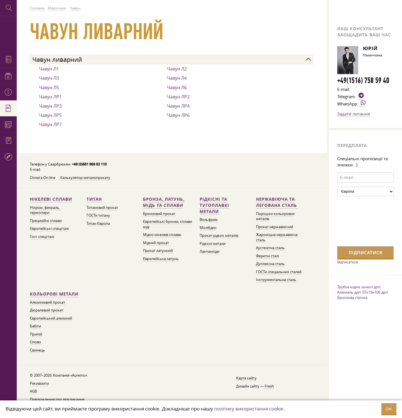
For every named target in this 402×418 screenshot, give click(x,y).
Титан (94, 199)
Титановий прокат (102, 207)
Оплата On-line (42, 177)
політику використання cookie (248, 408)
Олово (35, 342)
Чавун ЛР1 (50, 97)
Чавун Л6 (177, 87)
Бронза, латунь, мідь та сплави (164, 202)
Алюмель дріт (349, 292)
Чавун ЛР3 (50, 106)
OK (389, 409)
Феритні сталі (267, 256)
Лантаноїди (209, 251)
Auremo (8, 33)
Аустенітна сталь (270, 247)
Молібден (208, 227)
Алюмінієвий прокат (47, 302)
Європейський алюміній (51, 318)
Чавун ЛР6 (178, 115)
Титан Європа (98, 223)
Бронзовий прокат (159, 213)
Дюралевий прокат (46, 310)
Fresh (269, 386)
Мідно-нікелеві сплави (162, 234)
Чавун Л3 (49, 78)
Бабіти (35, 326)
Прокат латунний (158, 250)
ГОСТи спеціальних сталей (279, 272)
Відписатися (347, 262)
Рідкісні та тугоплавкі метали (214, 205)
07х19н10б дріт (375, 292)
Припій (36, 334)
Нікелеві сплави (51, 199)
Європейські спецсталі (49, 228)
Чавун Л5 (49, 87)
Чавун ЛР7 (50, 124)
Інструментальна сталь (276, 279)
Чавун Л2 (177, 69)
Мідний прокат (156, 242)
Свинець (37, 350)
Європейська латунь (161, 258)
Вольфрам (209, 219)
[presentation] (360, 220)
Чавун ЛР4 (178, 106)
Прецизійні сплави (46, 220)
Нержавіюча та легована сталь (276, 202)
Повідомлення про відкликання (57, 399)
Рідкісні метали (213, 243)
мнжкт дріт (371, 286)
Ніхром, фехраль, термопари (45, 210)
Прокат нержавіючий (274, 227)
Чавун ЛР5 (50, 115)
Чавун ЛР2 (178, 97)
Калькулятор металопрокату (85, 177)
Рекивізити (39, 383)
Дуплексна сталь (270, 263)
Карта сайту (246, 378)
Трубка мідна (348, 286)
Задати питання (353, 114)
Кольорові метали (54, 294)
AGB (33, 391)
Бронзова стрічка (352, 297)
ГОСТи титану (98, 215)
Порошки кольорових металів (275, 216)
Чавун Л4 (177, 78)
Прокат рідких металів (219, 235)
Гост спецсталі (42, 236)
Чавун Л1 (49, 69)
